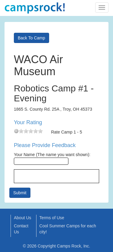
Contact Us (21, 228)
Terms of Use (51, 217)
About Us (22, 217)
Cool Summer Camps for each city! (67, 228)
